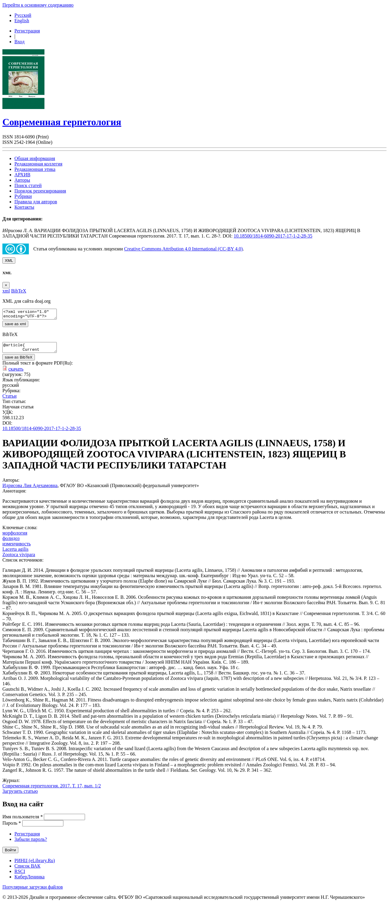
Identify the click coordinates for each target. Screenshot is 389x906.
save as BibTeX (18, 361)
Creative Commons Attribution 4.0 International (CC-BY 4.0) (183, 248)
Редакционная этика (34, 169)
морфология (14, 536)
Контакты (24, 207)
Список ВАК (27, 869)
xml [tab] (6, 290)
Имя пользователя (22, 820)
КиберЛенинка (29, 880)
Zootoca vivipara (18, 558)
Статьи (9, 399)
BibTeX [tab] (18, 290)
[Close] (6, 285)
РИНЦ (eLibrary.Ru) (34, 864)
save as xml (15, 325)
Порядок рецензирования (40, 190)
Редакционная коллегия (38, 163)
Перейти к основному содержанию (38, 5)
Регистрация (27, 30)
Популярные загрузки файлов (32, 890)
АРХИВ (22, 174)
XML (9, 260)
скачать (15, 372)
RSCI (19, 874)
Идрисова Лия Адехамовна (29, 489)
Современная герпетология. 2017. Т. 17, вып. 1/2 (51, 789)
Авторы (22, 180)
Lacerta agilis (15, 552)
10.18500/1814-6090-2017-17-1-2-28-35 (273, 235)
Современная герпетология (61, 122)
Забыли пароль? (30, 842)
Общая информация (34, 158)
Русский (22, 15)
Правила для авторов (35, 201)
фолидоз (11, 541)
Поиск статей (28, 185)
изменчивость (16, 547)
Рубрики (23, 196)
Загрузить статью (20, 794)
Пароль (11, 826)
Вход (19, 41)
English (21, 20)
